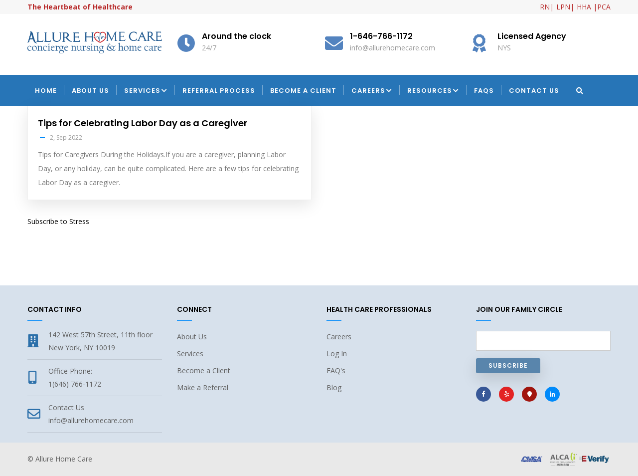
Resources (433, 91)
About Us (90, 90)
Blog (333, 387)
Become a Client (303, 90)
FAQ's (335, 370)
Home (46, 90)
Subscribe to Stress (58, 221)
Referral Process (218, 90)
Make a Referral (202, 387)
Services (145, 91)
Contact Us (534, 90)
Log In (336, 353)
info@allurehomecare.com (91, 420)
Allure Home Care (63, 459)
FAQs (484, 90)
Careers (371, 91)
